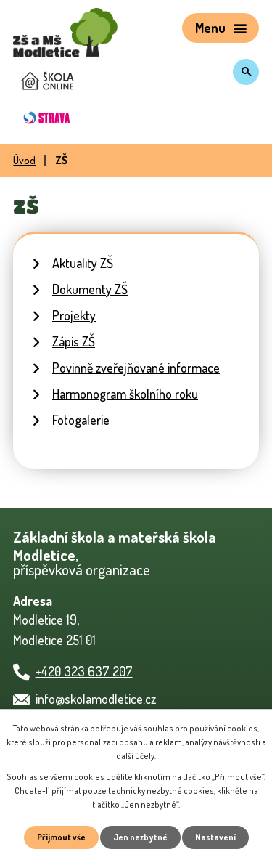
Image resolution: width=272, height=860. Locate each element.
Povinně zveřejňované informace (136, 368)
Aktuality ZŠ (82, 263)
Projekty (74, 315)
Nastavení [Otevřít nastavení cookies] (215, 837)
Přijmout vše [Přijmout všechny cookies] (61, 837)
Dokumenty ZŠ (90, 289)
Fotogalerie (81, 420)
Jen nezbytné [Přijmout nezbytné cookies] (140, 837)
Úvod (24, 160)
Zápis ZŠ (73, 341)
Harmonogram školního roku (125, 394)
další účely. (136, 755)
